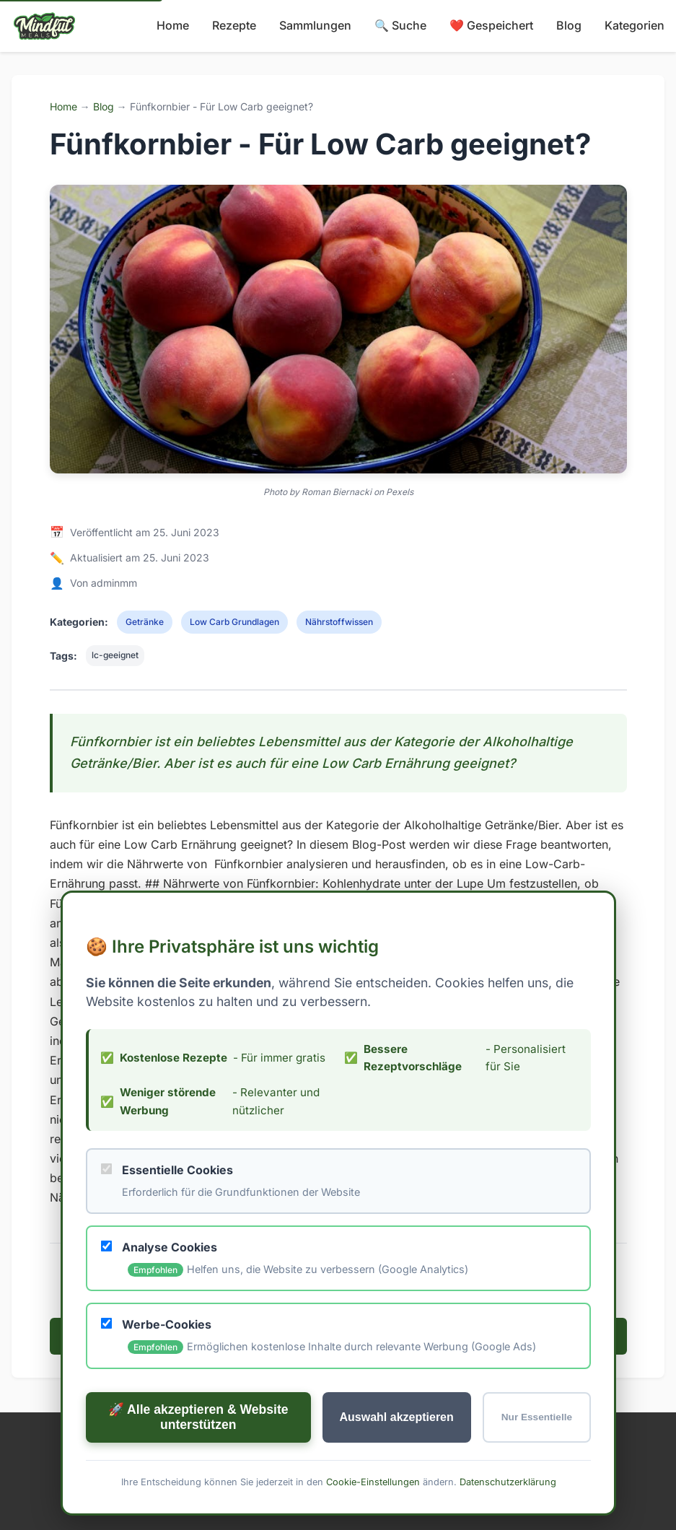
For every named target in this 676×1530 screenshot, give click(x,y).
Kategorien (634, 25)
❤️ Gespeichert (491, 25)
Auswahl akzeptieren (396, 1455)
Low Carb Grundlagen (234, 621)
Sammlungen (315, 25)
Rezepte (234, 25)
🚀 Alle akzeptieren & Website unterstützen (197, 1455)
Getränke (145, 621)
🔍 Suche (400, 25)
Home (173, 25)
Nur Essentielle (536, 1456)
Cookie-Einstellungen (372, 1520)
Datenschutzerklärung (507, 1520)
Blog (568, 25)
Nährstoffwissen (339, 621)
